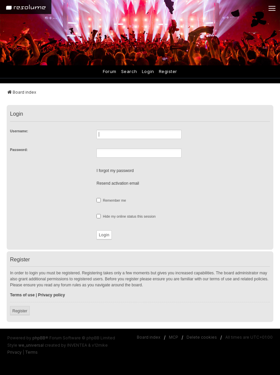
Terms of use (22, 295)
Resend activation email (117, 183)
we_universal (31, 345)
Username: (19, 131)
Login (148, 71)
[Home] (25, 7)
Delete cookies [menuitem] (202, 337)
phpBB (38, 337)
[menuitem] (14, 352)
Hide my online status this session (126, 216)
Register (168, 71)
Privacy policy (51, 295)
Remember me (111, 200)
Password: (19, 150)
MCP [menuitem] (173, 337)
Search (129, 71)
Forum (109, 71)
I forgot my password (114, 170)
